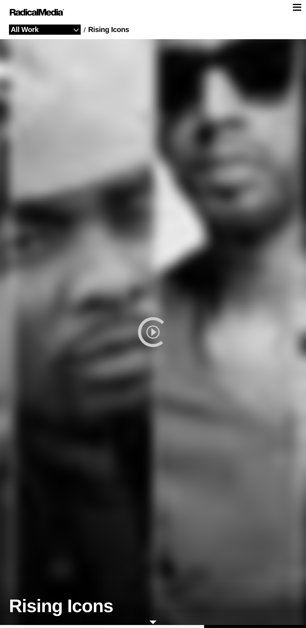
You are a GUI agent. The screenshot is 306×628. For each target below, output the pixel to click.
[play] (153, 335)
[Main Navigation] (153, 14)
